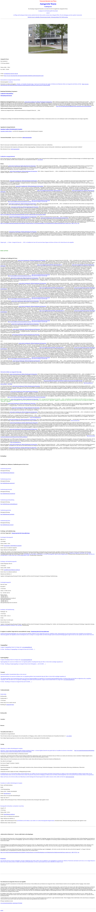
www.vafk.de (40, 159)
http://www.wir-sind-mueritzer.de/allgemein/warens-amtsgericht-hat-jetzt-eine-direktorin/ (73, 106)
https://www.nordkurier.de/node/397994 (45, 190)
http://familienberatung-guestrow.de (7, 483)
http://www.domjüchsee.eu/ (35, 417)
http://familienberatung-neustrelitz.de (7, 493)
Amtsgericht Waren (10, 704)
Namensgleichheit (24, 217)
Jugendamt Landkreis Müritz (6, 131)
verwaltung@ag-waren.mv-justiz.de (11, 73)
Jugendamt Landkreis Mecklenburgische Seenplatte (11, 129)
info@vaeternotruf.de (27, 137)
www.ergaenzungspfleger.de (26, 659)
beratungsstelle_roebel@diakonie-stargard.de (12, 545)
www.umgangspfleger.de (27, 647)
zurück (1, 910)
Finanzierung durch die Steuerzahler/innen (21, 533)
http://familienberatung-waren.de (6, 524)
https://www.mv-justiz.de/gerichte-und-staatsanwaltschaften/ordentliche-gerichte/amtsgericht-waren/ (24, 75)
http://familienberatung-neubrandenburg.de (8, 504)
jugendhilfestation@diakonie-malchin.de (12, 569)
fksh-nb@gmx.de (7, 793)
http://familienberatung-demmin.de (7, 472)
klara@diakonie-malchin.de (9, 814)
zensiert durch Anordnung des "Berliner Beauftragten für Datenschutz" (38, 101)
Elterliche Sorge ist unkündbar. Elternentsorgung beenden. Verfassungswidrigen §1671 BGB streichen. (48, 17)
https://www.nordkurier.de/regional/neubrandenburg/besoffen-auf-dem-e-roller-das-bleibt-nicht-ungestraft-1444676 (23, 214)
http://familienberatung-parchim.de (7, 514)
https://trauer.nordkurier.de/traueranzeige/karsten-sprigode (19, 201)
